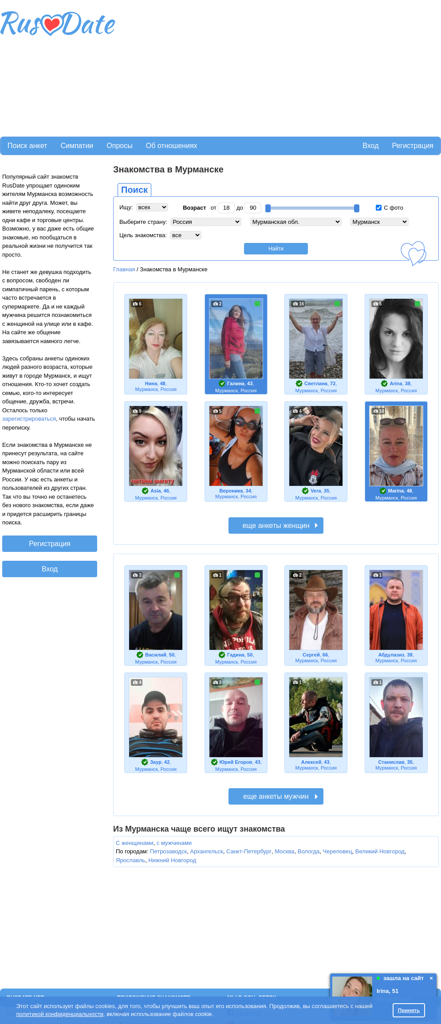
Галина (235, 383)
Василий (155, 654)
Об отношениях (171, 145)
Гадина (235, 654)
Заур (155, 762)
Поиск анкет (27, 145)
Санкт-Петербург (249, 851)
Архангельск (206, 851)
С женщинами (135, 843)
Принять (409, 1010)
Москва (284, 851)
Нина (151, 383)
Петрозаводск (168, 851)
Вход (370, 145)
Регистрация (412, 145)
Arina (396, 383)
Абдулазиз (391, 654)
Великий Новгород (380, 851)
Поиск (134, 190)
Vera (316, 490)
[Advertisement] (229, 67)
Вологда (309, 851)
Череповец (337, 851)
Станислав (391, 762)
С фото (389, 207)
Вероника (231, 490)
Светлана (315, 383)
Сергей (311, 654)
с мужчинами (174, 843)
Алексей (311, 762)
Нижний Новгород (172, 860)
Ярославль (130, 860)
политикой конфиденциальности (59, 1014)
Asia (155, 490)
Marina (396, 490)
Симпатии (76, 145)
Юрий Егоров (236, 762)
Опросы (119, 145)
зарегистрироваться (29, 418)
